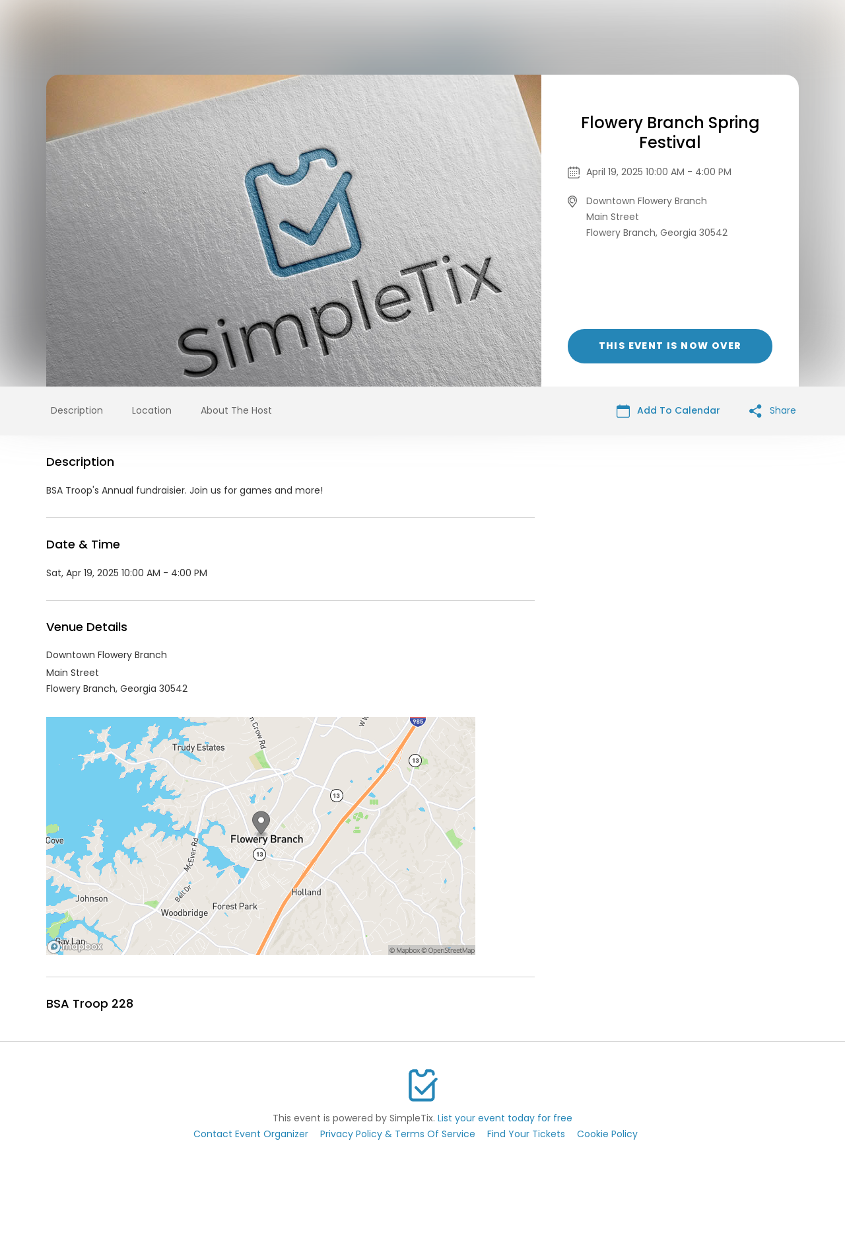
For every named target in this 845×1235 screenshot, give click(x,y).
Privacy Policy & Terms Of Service (397, 1134)
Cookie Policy (607, 1134)
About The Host (236, 410)
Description (77, 410)
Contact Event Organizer (250, 1134)
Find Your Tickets (526, 1134)
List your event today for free (505, 1118)
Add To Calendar (668, 411)
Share (772, 411)
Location (152, 410)
